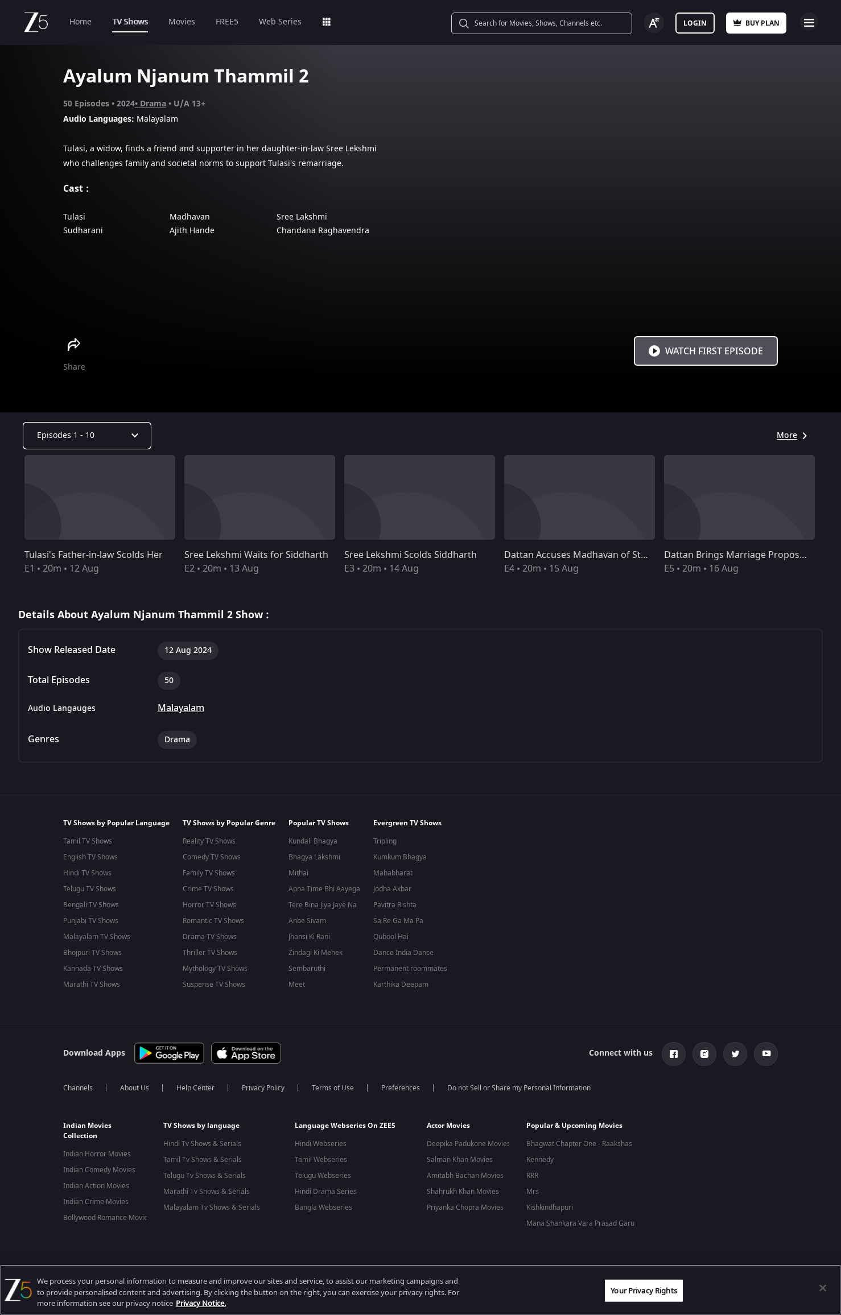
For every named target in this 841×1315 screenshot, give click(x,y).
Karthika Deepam (400, 984)
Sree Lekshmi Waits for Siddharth (256, 555)
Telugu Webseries (323, 1173)
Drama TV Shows (210, 937)
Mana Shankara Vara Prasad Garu (580, 1221)
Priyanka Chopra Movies (465, 1205)
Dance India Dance (403, 953)
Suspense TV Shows (214, 984)
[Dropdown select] (87, 436)
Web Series (280, 22)
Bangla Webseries (323, 1205)
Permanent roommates (410, 968)
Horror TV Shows (209, 905)
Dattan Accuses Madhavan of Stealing (585, 555)
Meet (296, 984)
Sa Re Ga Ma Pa (398, 921)
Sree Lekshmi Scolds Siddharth (410, 555)
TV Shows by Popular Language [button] (116, 823)
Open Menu (809, 22)
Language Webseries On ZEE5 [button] (345, 1123)
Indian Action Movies (96, 1183)
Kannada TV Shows (93, 968)
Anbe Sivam (307, 921)
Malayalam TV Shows (96, 937)
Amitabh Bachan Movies (465, 1173)
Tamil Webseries (321, 1157)
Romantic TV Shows (213, 921)
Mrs (532, 1189)
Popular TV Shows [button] (318, 823)
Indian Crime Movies (96, 1199)
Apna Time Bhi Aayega (324, 889)
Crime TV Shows (208, 889)
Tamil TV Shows (87, 841)
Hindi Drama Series (326, 1189)
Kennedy (540, 1157)
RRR (532, 1173)
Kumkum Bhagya (400, 857)
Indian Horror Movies (97, 1152)
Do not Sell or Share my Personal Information (519, 1086)
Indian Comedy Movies (99, 1168)
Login (695, 23)
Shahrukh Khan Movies (463, 1189)
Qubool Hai (391, 937)
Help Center (195, 1086)
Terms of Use (333, 1086)
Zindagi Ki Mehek (315, 953)
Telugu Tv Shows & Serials (204, 1173)
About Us (134, 1086)
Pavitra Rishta (395, 905)
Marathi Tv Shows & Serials (206, 1189)
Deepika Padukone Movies (468, 1141)
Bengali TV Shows (91, 905)
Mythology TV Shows (215, 968)
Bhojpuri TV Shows (92, 953)
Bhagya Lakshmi (314, 857)
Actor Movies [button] (448, 1123)
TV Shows (130, 22)
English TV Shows (90, 857)
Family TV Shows (209, 873)
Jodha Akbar (392, 889)
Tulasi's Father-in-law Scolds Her (93, 555)
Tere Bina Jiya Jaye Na (322, 905)
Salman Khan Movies (460, 1157)
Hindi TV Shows (87, 873)
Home (80, 22)
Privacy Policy (263, 1086)
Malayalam (181, 708)
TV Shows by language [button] (201, 1123)
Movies (181, 22)
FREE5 (227, 22)
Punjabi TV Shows (90, 921)
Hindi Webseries (321, 1141)
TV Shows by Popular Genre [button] (229, 823)
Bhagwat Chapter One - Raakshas (579, 1141)
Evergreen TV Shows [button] (407, 823)
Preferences (400, 1086)
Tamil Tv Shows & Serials (202, 1157)
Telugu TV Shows (89, 889)
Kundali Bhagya (312, 841)
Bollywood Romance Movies (107, 1215)
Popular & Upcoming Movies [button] (574, 1123)
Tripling (385, 841)
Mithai (298, 873)
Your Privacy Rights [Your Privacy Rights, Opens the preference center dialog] (644, 1290)
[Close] (822, 1287)
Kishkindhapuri (549, 1205)
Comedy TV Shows (212, 857)
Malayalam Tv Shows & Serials (211, 1205)
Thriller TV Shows (210, 953)
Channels (78, 1086)
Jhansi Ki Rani (309, 937)
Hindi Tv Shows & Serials (202, 1141)
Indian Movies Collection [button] (87, 1128)
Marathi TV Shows (91, 984)
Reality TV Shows (209, 841)
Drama (153, 103)
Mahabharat (393, 873)
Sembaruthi (306, 968)
